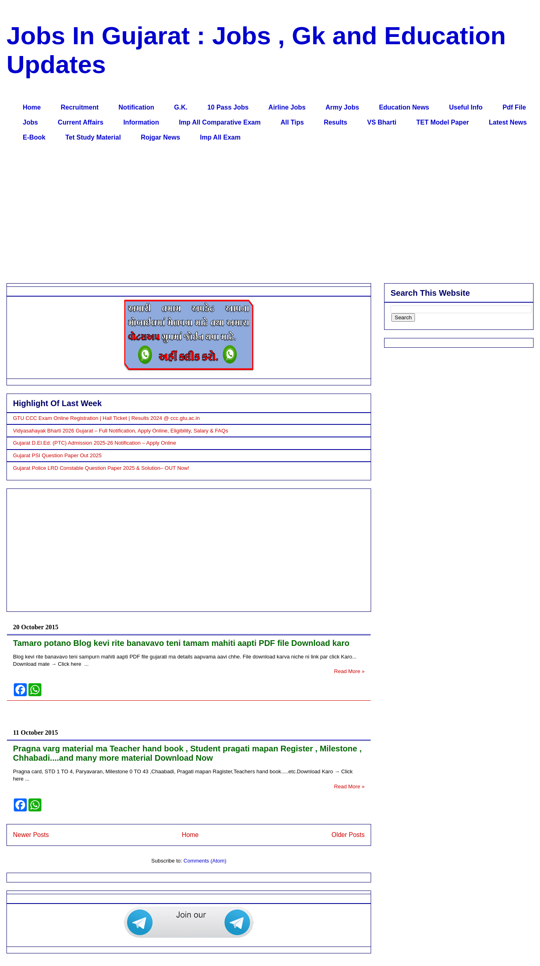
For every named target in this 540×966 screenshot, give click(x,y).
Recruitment (79, 107)
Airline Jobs (287, 107)
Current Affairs (80, 122)
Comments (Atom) (205, 861)
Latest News (508, 122)
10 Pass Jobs (227, 107)
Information (141, 122)
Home (32, 107)
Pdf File (514, 107)
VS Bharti (381, 122)
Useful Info (466, 107)
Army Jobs (342, 107)
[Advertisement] (256, 214)
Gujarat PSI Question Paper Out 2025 (57, 455)
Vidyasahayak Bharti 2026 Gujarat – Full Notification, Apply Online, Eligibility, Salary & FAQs (120, 431)
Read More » (349, 671)
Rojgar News (160, 137)
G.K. (181, 107)
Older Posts (348, 834)
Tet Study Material (93, 137)
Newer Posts (31, 834)
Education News (404, 107)
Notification (136, 107)
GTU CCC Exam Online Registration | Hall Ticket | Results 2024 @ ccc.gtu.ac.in (106, 418)
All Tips (292, 122)
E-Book (34, 137)
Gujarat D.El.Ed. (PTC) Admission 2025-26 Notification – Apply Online (94, 443)
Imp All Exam (220, 137)
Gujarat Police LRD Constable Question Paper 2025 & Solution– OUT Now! (101, 468)
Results (335, 122)
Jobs (30, 122)
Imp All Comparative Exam (220, 122)
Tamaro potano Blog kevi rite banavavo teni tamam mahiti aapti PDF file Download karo (181, 643)
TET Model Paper (442, 122)
